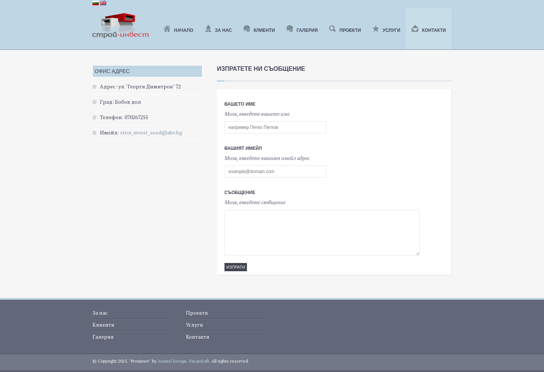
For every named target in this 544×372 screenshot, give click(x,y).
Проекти (345, 30)
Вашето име (240, 104)
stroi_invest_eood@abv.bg (151, 132)
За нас (218, 30)
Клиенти (259, 30)
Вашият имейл (243, 148)
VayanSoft (199, 361)
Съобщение (239, 192)
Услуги (386, 30)
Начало (178, 30)
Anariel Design (172, 361)
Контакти (429, 30)
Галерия (302, 30)
